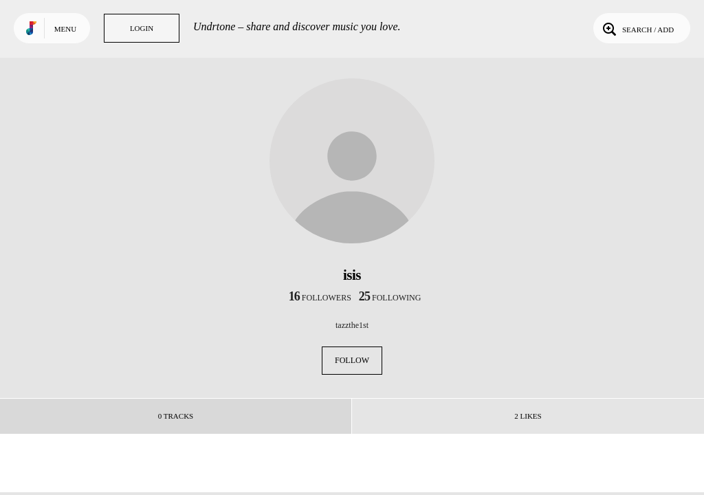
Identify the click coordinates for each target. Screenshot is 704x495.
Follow (352, 360)
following (390, 297)
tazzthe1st (352, 325)
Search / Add (637, 28)
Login (141, 28)
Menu (65, 29)
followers (320, 297)
